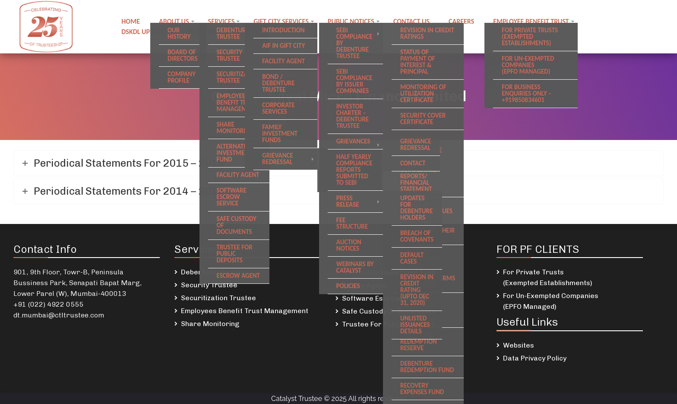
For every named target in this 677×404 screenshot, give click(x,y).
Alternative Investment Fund (389, 272)
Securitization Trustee (218, 298)
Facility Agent (364, 285)
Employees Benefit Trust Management (244, 311)
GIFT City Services (281, 21)
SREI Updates (207, 32)
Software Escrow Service (384, 298)
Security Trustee (209, 285)
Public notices (351, 21)
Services (221, 21)
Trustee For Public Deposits (388, 324)
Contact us (411, 21)
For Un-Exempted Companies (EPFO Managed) (550, 301)
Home (130, 21)
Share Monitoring (210, 324)
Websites (518, 345)
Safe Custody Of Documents (388, 311)
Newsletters (266, 32)
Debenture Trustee (213, 272)
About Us (174, 21)
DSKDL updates (144, 32)
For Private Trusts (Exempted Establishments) (547, 277)
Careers (461, 21)
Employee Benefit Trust (531, 21)
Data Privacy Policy (534, 358)
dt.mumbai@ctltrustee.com (58, 315)
